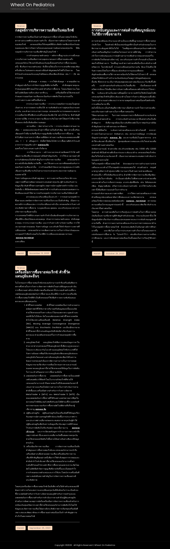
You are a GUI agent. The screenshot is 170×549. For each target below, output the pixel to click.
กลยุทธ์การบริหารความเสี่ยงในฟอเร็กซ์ (44, 30)
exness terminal (25, 237)
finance (21, 26)
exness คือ (43, 144)
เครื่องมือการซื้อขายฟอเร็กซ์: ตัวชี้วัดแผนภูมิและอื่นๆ (42, 274)
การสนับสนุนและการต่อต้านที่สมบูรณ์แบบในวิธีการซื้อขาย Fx (123, 32)
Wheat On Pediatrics (32, 5)
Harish (20, 253)
